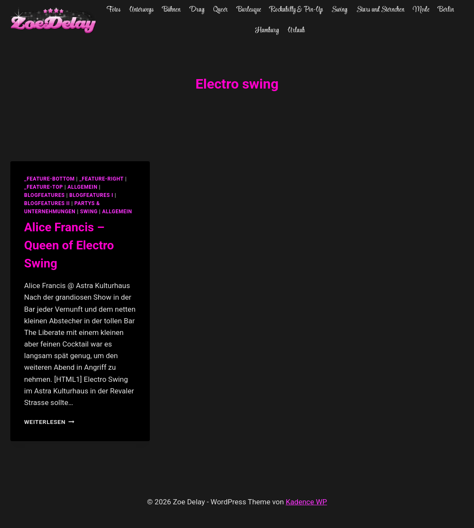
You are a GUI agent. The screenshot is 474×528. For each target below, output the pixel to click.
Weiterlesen (49, 421)
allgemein (83, 187)
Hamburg (267, 30)
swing (89, 212)
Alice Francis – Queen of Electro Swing (69, 245)
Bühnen (171, 9)
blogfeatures (44, 195)
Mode (421, 9)
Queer (220, 9)
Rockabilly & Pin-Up (296, 9)
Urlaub (296, 30)
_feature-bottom (49, 179)
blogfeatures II (47, 203)
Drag (196, 9)
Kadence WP (306, 501)
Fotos (113, 9)
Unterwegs (141, 9)
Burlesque (249, 9)
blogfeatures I (91, 195)
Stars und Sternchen (380, 9)
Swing (339, 9)
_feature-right (101, 179)
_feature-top (43, 187)
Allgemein (117, 212)
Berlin (446, 9)
